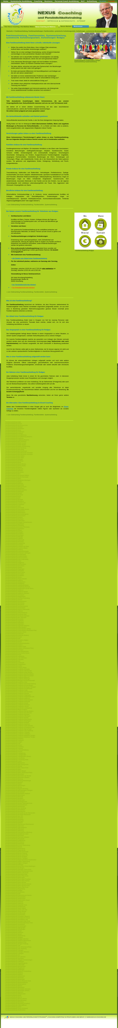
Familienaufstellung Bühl (12, 498)
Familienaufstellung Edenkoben (15, 520)
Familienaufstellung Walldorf (14, 974)
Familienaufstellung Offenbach (14, 829)
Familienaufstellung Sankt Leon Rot (16, 910)
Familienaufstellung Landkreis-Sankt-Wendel (19, 726)
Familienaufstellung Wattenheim (15, 976)
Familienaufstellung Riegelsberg (15, 889)
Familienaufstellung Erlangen (14, 532)
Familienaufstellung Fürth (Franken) (16, 558)
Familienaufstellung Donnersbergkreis (16, 514)
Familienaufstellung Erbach (13, 530)
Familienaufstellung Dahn (13, 506)
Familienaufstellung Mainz (13, 769)
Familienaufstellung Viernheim (14, 958)
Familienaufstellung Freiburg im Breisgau (17, 553)
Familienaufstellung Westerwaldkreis (16, 982)
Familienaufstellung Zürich (13, 1007)
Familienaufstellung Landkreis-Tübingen (17, 732)
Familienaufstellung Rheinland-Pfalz (16, 874)
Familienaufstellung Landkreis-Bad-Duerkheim (19, 674)
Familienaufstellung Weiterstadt (15, 979)
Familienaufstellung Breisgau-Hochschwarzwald (20, 680)
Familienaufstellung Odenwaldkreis (16, 827)
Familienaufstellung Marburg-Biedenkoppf (18, 780)
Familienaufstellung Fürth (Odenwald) (16, 559)
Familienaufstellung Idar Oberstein (15, 617)
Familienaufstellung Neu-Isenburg (15, 808)
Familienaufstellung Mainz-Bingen (15, 771)
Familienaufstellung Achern (13, 424)
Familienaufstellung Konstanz (14, 650)
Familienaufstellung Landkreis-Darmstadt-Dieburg (20, 684)
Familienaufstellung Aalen (13, 422)
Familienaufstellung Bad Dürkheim (15, 441)
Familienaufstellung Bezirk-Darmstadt (16, 477)
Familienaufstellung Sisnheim (14, 932)
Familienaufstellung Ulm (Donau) (15, 957)
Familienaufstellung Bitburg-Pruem (16, 487)
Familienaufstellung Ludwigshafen (15, 755)
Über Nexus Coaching (11, 27)
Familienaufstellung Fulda (13, 561)
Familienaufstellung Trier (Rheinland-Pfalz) (18, 947)
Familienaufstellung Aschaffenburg (15, 435)
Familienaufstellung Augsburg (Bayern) (17, 440)
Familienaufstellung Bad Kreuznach (16, 451)
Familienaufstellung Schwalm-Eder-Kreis (17, 921)
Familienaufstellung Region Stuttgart (16, 863)
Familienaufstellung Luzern (13, 761)
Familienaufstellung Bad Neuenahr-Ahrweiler (19, 453)
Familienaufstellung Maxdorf (14, 782)
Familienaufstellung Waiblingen (14, 969)
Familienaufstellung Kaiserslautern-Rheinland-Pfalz (21, 630)
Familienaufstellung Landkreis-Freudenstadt (18, 688)
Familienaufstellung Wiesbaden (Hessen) (18, 989)
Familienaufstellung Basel (13, 462)
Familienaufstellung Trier (12, 945)
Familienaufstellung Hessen (13, 600)
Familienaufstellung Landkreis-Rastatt (16, 717)
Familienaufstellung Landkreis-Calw (16, 682)
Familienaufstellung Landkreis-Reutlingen (18, 721)
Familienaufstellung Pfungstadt (14, 839)
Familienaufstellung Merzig (13, 787)
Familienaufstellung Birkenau (14, 483)
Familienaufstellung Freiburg (14, 550)
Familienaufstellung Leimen (13, 745)
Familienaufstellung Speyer (13, 934)
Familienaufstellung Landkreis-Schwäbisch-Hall (19, 727)
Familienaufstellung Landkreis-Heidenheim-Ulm (19, 696)
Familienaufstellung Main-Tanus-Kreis (16, 768)
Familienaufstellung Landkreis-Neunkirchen (18, 713)
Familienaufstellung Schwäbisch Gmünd (17, 918)
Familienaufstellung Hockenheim (15, 608)
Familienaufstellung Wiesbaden (15, 987)
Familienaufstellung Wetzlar (13, 986)
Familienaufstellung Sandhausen (15, 906)
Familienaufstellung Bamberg (14, 461)
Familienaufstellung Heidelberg (14, 583)
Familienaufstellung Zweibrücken (15, 1010)
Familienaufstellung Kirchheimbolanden (17, 643)
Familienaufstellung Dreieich (14, 517)
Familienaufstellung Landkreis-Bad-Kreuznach (19, 675)
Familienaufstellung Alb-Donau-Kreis (16, 425)
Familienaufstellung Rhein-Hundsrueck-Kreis (19, 871)
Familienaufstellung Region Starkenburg (17, 861)
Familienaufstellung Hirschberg (14, 603)
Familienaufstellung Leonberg (14, 747)
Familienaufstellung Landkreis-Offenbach (17, 716)
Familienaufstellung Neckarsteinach (16, 805)
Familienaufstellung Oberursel (14, 826)
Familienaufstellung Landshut (14, 738)
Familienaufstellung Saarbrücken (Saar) (17, 900)
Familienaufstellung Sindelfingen (15, 929)
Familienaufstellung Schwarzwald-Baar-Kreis (19, 923)
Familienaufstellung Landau (13, 666)
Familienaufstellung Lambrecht (14, 663)
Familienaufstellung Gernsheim (14, 566)
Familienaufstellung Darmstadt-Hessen (17, 509)
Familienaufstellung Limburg (14, 748)
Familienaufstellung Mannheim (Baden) (17, 777)
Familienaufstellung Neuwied (14, 818)
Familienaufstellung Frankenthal (15, 543)
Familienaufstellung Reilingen (14, 864)
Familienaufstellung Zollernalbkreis (16, 1005)
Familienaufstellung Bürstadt (14, 499)
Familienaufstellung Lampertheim (15, 664)
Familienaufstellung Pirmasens (14, 842)
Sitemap (81, 21)
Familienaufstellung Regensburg (15, 850)
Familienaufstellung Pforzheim (14, 835)
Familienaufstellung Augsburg (14, 438)
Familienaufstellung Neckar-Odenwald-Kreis (18, 803)
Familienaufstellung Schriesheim (15, 915)
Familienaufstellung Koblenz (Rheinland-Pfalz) (19, 648)
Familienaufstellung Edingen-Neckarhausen (18, 522)
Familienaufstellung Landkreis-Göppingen (18, 695)
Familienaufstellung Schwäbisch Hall (16, 919)
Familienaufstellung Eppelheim (14, 529)
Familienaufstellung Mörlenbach (15, 795)
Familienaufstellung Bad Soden (14, 456)
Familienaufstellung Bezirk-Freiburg (16, 853)
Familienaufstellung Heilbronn (14, 590)
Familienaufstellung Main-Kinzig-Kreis (16, 764)
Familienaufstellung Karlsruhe (14, 633)
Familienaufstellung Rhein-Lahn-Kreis (16, 873)
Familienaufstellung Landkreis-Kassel (16, 703)
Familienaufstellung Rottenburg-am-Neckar (18, 895)
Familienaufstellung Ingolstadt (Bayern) (17, 625)
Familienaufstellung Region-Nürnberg (16, 789)
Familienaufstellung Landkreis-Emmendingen (19, 685)
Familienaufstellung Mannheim (14, 774)
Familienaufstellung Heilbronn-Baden (16, 592)
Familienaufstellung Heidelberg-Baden (17, 585)
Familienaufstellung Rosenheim (15, 892)
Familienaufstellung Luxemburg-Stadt (16, 759)
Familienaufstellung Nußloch (14, 822)
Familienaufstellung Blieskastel (14, 488)
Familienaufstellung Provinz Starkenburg (17, 845)
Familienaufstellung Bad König (14, 449)
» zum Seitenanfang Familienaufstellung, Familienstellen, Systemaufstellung (31, 204)
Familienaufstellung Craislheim (14, 504)
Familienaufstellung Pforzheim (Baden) (17, 837)
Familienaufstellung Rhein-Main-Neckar (17, 881)
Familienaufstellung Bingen (13, 482)
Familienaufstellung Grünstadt (14, 574)
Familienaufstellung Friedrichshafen (16, 556)
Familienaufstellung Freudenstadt (15, 554)
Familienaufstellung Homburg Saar (16, 614)
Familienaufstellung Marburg (14, 779)
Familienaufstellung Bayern (13, 467)
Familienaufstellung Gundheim (14, 575)
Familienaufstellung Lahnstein (14, 659)
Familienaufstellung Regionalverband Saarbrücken (20, 860)
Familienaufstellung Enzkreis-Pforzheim (17, 527)
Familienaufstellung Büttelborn (14, 501)
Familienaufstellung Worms (13, 997)
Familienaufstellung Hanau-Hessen (16, 579)
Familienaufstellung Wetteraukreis (15, 984)
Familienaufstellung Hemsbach (14, 595)
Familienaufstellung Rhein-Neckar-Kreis (17, 885)
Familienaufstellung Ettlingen (14, 537)
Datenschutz (68, 21)
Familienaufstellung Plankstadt (14, 843)
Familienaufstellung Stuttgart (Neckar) (16, 939)
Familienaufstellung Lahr (12, 661)
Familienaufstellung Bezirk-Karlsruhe (16, 855)
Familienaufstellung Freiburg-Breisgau (17, 551)
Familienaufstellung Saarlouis (14, 903)
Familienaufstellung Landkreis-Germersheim (18, 692)
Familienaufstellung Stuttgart (14, 937)
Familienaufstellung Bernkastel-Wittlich (17, 475)
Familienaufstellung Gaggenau (14, 562)
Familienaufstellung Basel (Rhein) (15, 464)
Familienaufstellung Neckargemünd (16, 801)
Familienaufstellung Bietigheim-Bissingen (18, 480)
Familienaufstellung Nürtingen (14, 821)
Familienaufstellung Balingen (14, 459)
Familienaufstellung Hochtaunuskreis (16, 606)
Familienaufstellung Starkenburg (15, 936)
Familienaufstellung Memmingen (15, 785)
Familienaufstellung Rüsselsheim (15, 897)
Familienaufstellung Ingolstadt (14, 622)
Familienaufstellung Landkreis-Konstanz (17, 705)
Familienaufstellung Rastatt (13, 847)
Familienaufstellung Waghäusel (14, 968)
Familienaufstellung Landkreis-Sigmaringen (18, 729)
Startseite (9, 31)
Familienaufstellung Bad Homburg (15, 448)
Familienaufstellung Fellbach (14, 538)
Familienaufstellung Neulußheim (15, 810)
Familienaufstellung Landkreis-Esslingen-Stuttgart (20, 687)
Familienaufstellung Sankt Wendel (15, 911)
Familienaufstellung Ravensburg (15, 848)
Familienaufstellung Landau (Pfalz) (16, 667)
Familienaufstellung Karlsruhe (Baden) (17, 635)
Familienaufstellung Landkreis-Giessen (17, 693)
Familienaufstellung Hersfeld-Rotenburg (17, 598)
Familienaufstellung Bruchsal (14, 495)
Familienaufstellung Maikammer (15, 763)
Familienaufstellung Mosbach (14, 798)
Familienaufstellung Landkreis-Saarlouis (17, 724)
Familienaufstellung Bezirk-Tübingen (16, 858)
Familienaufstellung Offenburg (14, 831)
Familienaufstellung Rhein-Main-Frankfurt (18, 879)
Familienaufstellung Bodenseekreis (16, 490)
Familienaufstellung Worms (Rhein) (16, 999)
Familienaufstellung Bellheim (14, 470)
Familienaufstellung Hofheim (14, 611)
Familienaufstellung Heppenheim (15, 596)
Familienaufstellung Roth (13, 894)
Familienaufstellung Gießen (13, 567)
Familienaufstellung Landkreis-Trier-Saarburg (19, 730)
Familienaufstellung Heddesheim (15, 582)
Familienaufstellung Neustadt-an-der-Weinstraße (20, 813)
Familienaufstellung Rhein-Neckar (15, 882)
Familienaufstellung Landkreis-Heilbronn (17, 698)
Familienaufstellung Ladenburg (14, 656)
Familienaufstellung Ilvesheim (14, 619)
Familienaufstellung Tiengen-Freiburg (16, 944)
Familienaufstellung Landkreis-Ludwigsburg (18, 708)
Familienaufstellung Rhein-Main (15, 877)
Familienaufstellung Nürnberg (14, 819)
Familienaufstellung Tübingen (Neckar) (17, 952)
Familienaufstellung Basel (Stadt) (15, 466)
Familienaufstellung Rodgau (13, 890)
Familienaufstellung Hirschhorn (14, 604)
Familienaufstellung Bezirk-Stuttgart (16, 856)
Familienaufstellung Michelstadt (15, 792)
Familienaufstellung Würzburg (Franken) (17, 1003)
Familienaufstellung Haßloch (14, 580)
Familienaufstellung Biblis (13, 478)
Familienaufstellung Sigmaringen (15, 927)
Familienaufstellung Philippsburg (15, 840)
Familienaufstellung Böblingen (14, 491)
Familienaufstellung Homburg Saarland (17, 616)
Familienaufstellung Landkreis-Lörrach (17, 706)
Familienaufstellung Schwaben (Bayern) (17, 916)
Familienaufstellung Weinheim (14, 978)
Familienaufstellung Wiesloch (14, 992)
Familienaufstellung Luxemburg (15, 758)
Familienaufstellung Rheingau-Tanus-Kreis (18, 869)
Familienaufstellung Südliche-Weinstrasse (18, 940)
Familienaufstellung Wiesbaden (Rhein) (17, 990)
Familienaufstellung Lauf (12, 743)
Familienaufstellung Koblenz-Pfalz (15, 646)
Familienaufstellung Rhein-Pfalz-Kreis (16, 876)
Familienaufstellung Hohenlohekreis (16, 613)
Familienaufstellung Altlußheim (14, 428)
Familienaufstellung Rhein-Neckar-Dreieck (18, 884)
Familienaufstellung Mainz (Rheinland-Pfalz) (18, 772)
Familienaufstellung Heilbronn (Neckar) (17, 593)
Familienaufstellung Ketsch (13, 642)
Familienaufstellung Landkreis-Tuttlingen (17, 734)
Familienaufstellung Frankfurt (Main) (16, 548)
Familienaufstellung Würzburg (14, 1002)
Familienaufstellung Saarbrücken (15, 898)
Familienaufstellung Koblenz (14, 645)
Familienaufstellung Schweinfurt (15, 924)
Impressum (52, 21)
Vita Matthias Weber (27, 27)
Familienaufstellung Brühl (13, 496)
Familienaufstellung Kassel (13, 637)
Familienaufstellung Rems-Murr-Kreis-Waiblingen (20, 866)
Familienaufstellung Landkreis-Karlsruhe (17, 701)
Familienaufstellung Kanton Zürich (15, 632)
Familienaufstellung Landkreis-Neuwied (17, 714)
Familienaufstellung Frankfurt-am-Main (17, 546)
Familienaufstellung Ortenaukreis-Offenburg (18, 832)
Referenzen (78, 26)
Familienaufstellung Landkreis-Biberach (17, 677)
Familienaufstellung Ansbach (14, 433)
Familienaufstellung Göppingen (14, 569)
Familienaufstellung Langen (13, 742)
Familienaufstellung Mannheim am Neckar (18, 776)
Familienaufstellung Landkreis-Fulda (16, 690)
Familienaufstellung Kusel (13, 654)
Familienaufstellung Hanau (13, 577)
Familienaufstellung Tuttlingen (14, 953)
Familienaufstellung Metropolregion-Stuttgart (18, 790)
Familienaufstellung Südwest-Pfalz (15, 942)
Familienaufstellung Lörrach (13, 751)
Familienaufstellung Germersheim (15, 564)
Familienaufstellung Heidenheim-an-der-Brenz (19, 588)
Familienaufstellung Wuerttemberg (15, 1000)
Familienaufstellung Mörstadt (14, 797)
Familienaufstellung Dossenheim (15, 516)
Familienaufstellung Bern (13, 474)
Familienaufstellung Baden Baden (15, 445)
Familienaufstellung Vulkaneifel (14, 965)
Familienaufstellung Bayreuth (14, 469)
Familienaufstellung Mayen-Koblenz (16, 709)
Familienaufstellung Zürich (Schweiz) (16, 1008)
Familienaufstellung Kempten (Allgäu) (16, 640)
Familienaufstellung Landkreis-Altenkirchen (18, 671)
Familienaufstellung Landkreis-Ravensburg (18, 719)
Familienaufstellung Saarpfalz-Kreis (16, 905)
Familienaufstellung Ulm (12, 955)
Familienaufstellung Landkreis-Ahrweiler (17, 669)
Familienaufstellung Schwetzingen (15, 926)
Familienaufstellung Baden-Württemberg (17, 446)
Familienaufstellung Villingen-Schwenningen (18, 960)
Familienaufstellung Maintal (13, 766)
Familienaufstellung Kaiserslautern (15, 627)
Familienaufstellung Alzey (13, 430)
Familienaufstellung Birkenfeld (14, 485)
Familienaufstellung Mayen (13, 784)
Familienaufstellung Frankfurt (14, 545)
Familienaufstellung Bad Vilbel (14, 457)
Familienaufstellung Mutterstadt (15, 800)
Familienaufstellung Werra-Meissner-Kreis (18, 981)
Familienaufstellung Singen (13, 931)
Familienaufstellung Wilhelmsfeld (15, 994)
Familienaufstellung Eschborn (14, 533)
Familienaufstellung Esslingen (14, 535)
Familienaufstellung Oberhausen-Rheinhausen (19, 824)
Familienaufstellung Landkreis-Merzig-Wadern (19, 711)
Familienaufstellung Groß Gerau (15, 572)
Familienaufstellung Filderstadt (14, 540)
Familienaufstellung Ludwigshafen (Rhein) (18, 756)
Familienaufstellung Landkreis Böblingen (17, 679)
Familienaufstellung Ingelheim (14, 621)
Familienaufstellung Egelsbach (14, 524)
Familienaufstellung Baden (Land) (15, 443)
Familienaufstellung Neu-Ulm (14, 816)
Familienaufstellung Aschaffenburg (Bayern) (18, 436)
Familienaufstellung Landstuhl (14, 740)
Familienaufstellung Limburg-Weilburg (16, 750)
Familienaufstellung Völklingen (14, 961)
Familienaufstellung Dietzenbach (15, 512)
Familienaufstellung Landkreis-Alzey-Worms (18, 672)
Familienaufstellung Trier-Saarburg (16, 948)
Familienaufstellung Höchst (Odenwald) (17, 609)
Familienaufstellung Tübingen (14, 950)
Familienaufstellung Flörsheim (14, 541)
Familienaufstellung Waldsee (14, 973)
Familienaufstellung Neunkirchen (15, 811)
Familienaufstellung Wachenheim (15, 966)
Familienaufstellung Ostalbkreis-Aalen (16, 834)
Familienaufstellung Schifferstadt (15, 913)
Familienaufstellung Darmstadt (14, 508)
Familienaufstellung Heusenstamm (16, 601)
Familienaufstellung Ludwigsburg (15, 753)
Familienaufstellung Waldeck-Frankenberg (18, 971)
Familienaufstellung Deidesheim (15, 511)
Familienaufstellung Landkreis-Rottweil (17, 722)
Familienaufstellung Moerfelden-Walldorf (17, 793)
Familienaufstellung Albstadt (13, 427)
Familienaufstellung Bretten (13, 493)
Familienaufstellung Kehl (12, 638)
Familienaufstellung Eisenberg (14, 525)
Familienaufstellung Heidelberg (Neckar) (17, 587)
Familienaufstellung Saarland (14, 902)
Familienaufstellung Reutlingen (14, 868)
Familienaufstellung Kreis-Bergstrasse (17, 651)
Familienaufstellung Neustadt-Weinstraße (18, 814)
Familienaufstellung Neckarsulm (15, 806)
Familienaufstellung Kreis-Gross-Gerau (17, 653)
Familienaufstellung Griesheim (14, 571)
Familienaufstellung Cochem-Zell (15, 503)
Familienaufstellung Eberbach (14, 519)
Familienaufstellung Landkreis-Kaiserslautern (19, 700)
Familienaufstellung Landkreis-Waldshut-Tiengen (20, 735)
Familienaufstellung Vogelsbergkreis (16, 963)
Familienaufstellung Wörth (13, 995)
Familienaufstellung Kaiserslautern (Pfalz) (18, 629)
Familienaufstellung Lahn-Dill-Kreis (16, 658)
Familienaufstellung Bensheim (14, 472)
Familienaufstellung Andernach (14, 432)
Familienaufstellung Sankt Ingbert (15, 908)
